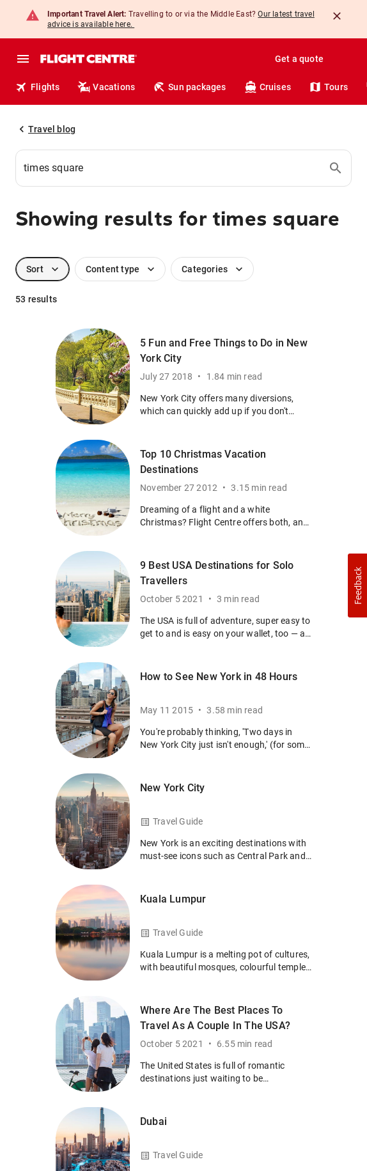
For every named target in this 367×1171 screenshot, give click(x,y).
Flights (37, 87)
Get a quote (299, 59)
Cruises (267, 87)
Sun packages (189, 87)
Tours (328, 87)
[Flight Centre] (87, 59)
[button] (357, 585)
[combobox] (183, 168)
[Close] (337, 16)
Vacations (106, 87)
